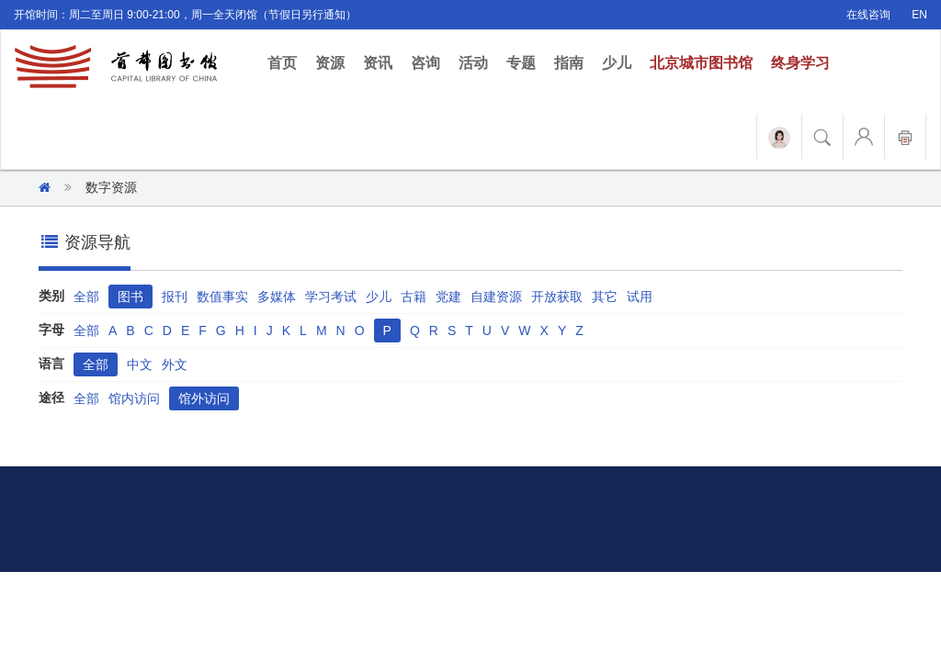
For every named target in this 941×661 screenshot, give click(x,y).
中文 (140, 364)
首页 (286, 62)
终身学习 (800, 63)
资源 (330, 63)
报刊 (174, 296)
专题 (521, 63)
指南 (569, 63)
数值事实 (222, 296)
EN (919, 14)
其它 (605, 296)
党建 (448, 296)
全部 (86, 296)
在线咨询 (868, 14)
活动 (473, 63)
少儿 (616, 63)
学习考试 (331, 296)
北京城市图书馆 (701, 63)
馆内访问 (134, 398)
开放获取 (557, 296)
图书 (130, 296)
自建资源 (496, 296)
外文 (174, 364)
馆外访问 (204, 398)
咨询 (425, 63)
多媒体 (276, 296)
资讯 (377, 63)
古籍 (413, 296)
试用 (639, 296)
